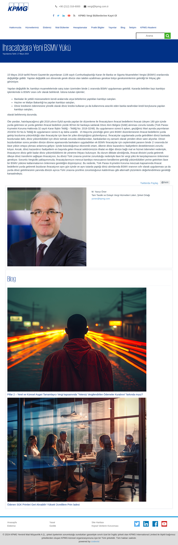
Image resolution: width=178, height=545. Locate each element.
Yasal (52, 522)
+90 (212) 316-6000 (69, 6)
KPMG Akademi (148, 27)
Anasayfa (12, 522)
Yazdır (164, 182)
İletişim (132, 27)
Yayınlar (112, 27)
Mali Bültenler (62, 27)
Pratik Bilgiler (97, 27)
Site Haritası (98, 522)
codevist (95, 541)
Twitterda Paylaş (149, 183)
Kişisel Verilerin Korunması (105, 526)
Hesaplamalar (80, 27)
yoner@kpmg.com (101, 198)
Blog (123, 27)
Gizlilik (53, 526)
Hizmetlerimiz (32, 27)
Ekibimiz (47, 27)
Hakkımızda (15, 27)
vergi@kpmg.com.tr (98, 6)
